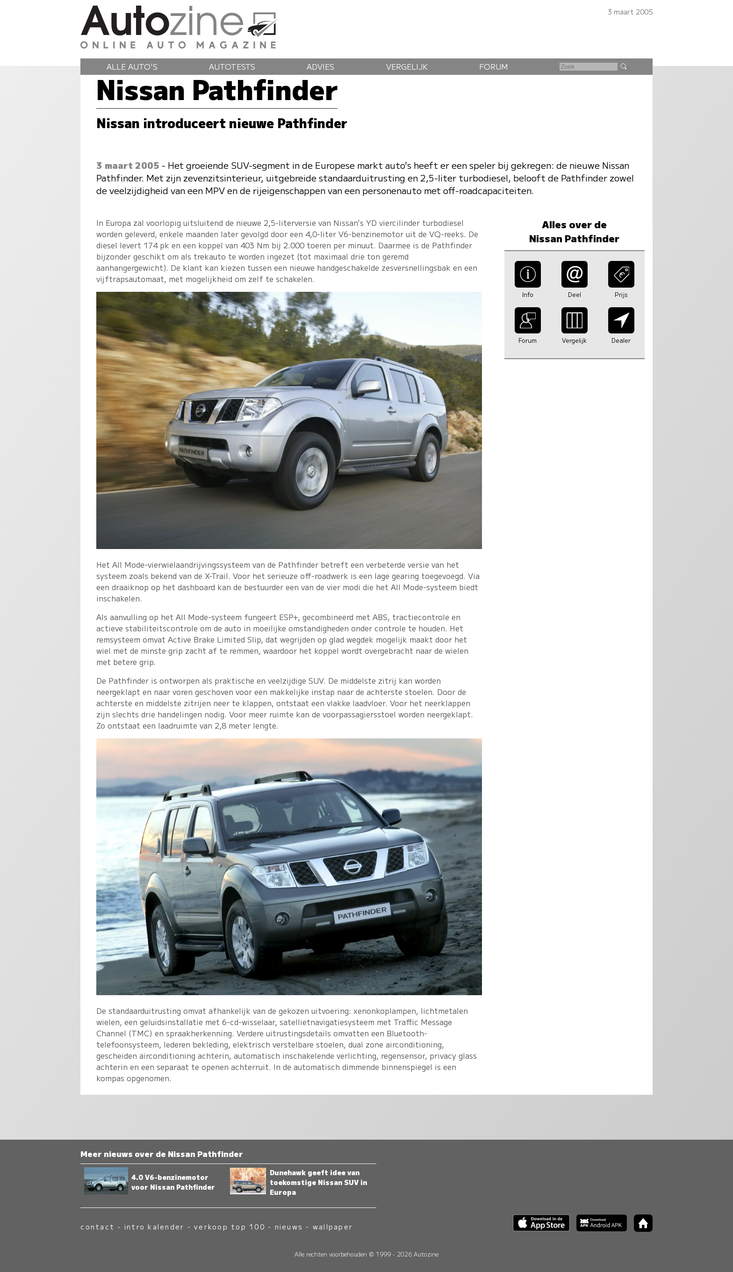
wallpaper (333, 1226)
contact (97, 1226)
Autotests (232, 66)
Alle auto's (132, 66)
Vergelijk (407, 66)
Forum (493, 66)
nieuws (289, 1226)
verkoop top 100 (229, 1226)
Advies (320, 66)
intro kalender (154, 1226)
